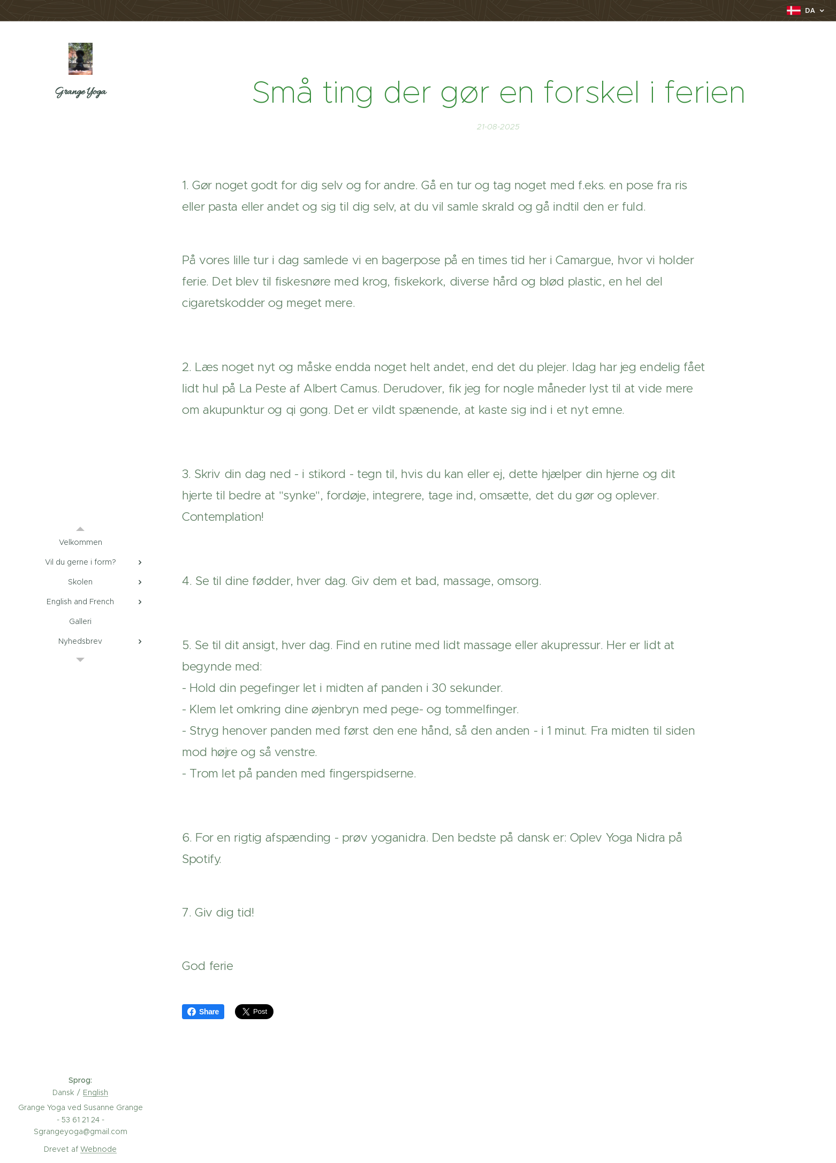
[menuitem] (80, 542)
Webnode (98, 1149)
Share (203, 1011)
